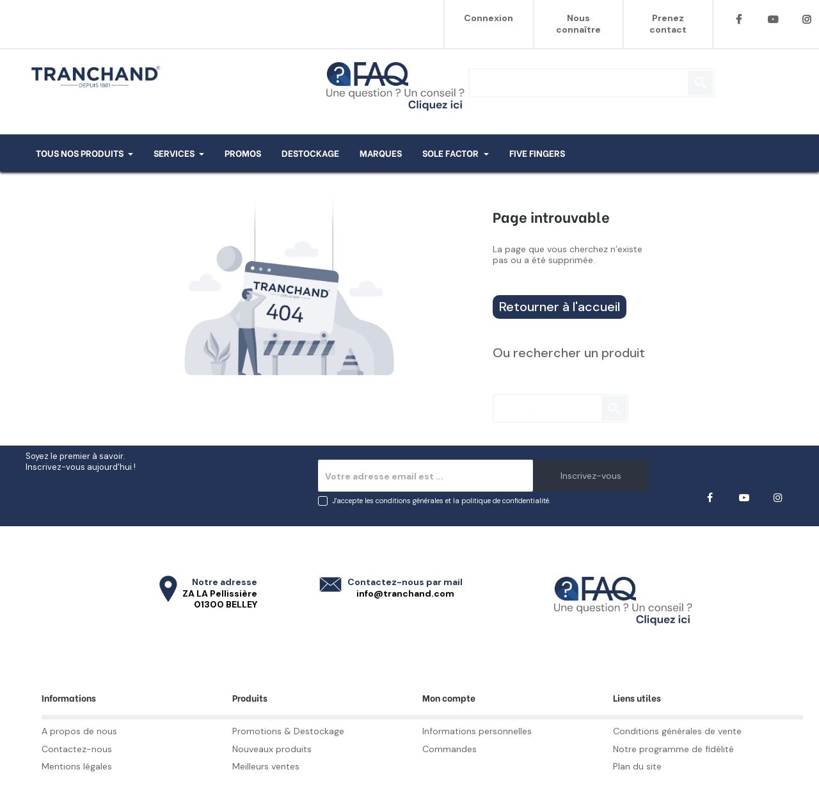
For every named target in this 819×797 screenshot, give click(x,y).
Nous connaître (578, 23)
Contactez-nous (77, 749)
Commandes (449, 749)
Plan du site (637, 766)
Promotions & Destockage (288, 731)
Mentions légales (77, 766)
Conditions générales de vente (677, 731)
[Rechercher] (591, 77)
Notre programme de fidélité (673, 749)
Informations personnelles (477, 731)
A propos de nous (79, 731)
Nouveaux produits (272, 749)
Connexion (488, 18)
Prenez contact (668, 23)
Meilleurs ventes (265, 766)
